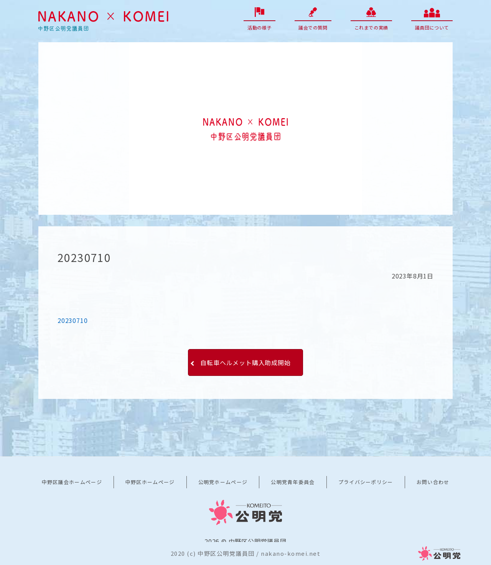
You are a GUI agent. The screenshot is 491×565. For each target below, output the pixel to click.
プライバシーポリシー (365, 482)
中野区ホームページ (150, 482)
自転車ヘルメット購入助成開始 (245, 362)
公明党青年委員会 (293, 482)
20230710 (72, 320)
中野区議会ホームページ (72, 482)
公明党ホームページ (223, 482)
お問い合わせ (433, 482)
